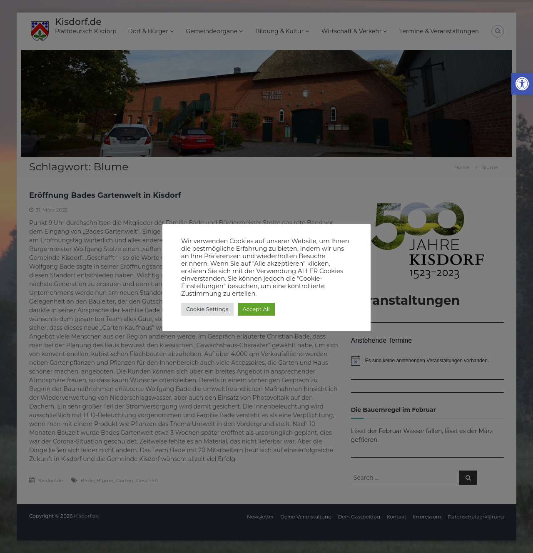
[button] (522, 84)
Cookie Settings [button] (207, 309)
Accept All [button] (256, 309)
